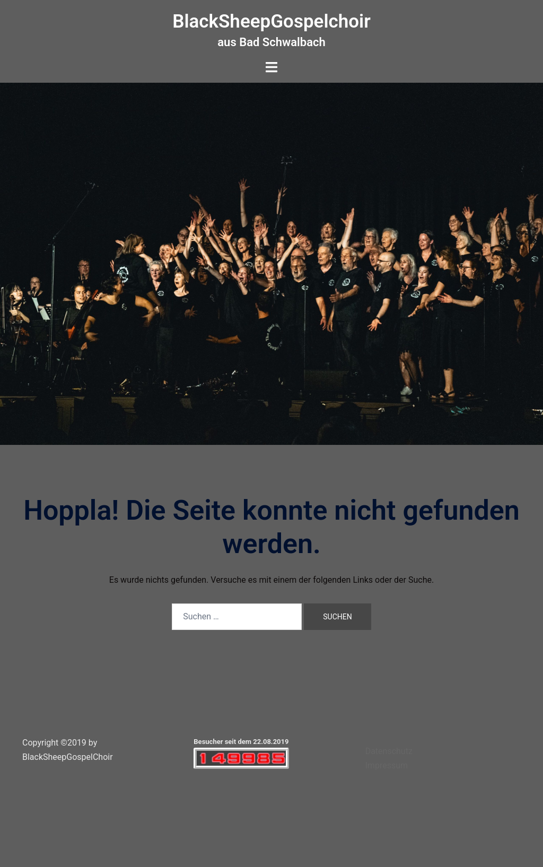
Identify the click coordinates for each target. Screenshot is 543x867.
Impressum (386, 765)
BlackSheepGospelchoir (271, 21)
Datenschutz (389, 751)
